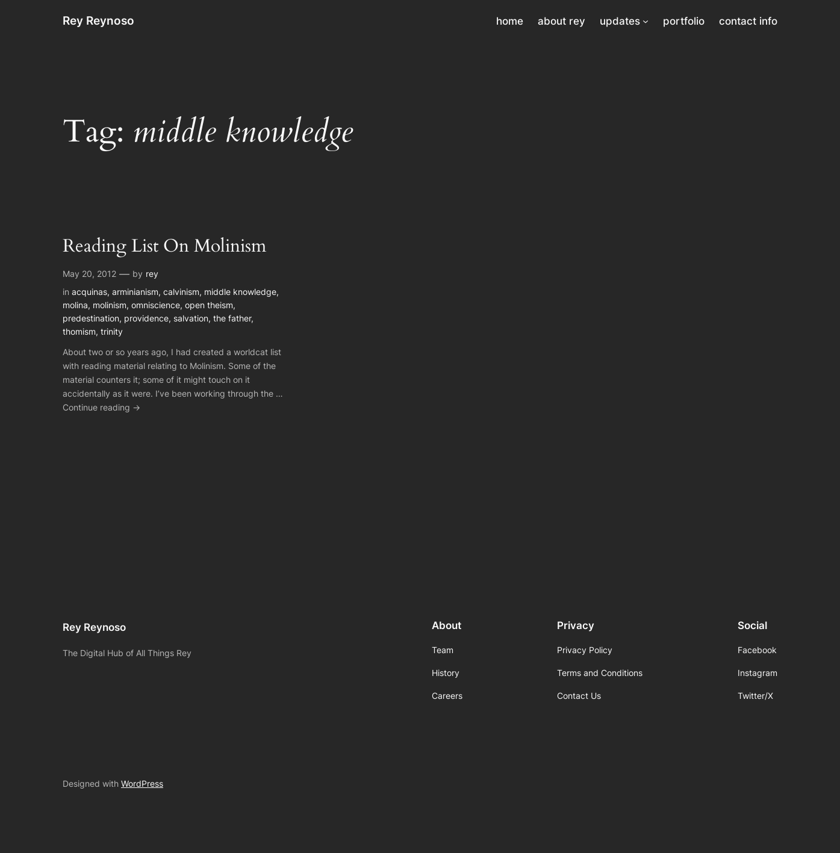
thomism (79, 331)
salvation (190, 318)
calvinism (181, 292)
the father (232, 318)
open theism (209, 305)
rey (152, 273)
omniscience (155, 305)
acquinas (89, 292)
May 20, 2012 (89, 273)
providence (146, 318)
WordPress (142, 783)
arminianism (135, 292)
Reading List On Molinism (164, 247)
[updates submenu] (645, 21)
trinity (112, 331)
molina (75, 305)
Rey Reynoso (98, 20)
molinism (109, 305)
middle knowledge (240, 292)
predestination (91, 318)
